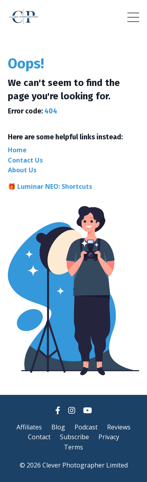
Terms (73, 447)
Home (17, 150)
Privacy (108, 437)
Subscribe (74, 437)
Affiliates (29, 427)
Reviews (119, 427)
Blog (58, 427)
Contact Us (25, 160)
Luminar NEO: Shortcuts (54, 186)
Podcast (86, 427)
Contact (39, 437)
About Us (22, 170)
